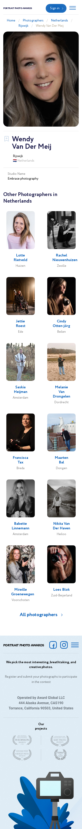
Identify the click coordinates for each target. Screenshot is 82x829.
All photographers (39, 614)
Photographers (33, 20)
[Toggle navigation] (72, 8)
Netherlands (59, 20)
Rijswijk (23, 26)
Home (11, 20)
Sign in (54, 8)
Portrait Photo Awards (17, 8)
